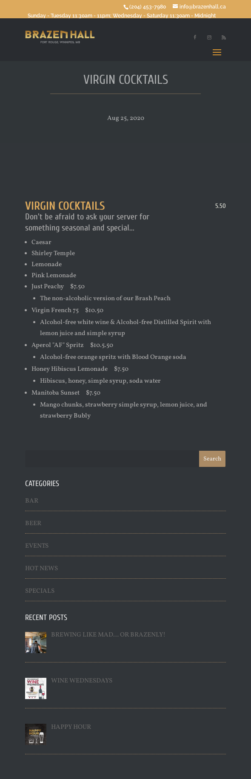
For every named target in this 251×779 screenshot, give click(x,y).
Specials (39, 591)
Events (36, 546)
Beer (33, 523)
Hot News (41, 568)
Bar (31, 501)
